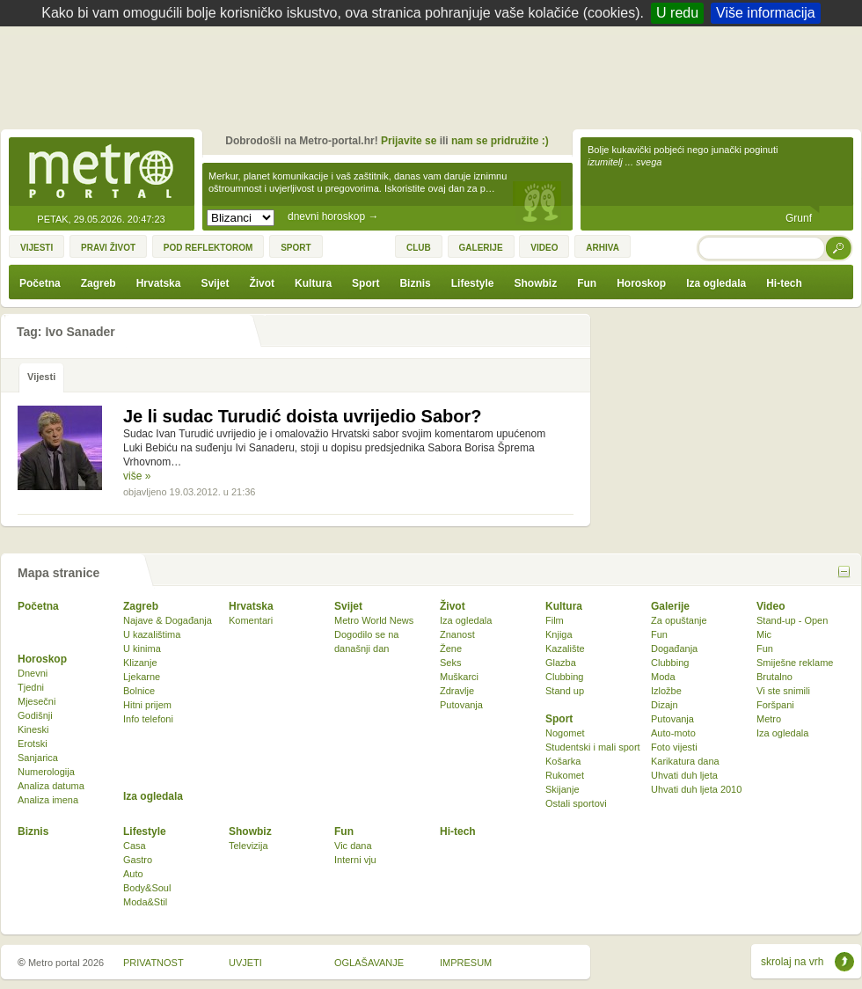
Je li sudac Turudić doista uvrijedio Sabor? (302, 416)
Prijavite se (408, 141)
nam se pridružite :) (500, 141)
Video (770, 606)
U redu (677, 12)
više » (136, 476)
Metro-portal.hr (101, 172)
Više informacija (765, 12)
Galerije (670, 606)
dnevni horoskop (333, 216)
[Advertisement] (435, 74)
